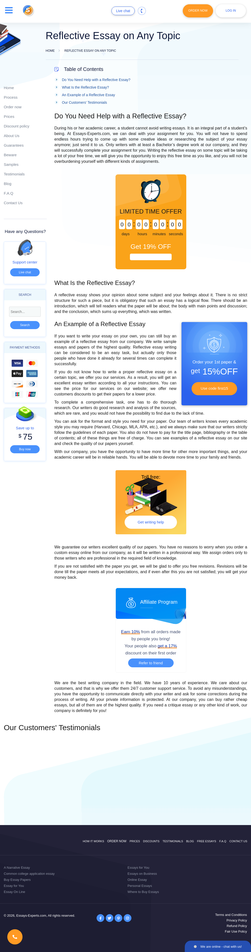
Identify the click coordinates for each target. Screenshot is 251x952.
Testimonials (14, 174)
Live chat (123, 11)
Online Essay (137, 880)
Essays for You (138, 867)
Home (9, 88)
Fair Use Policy (236, 931)
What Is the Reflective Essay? (85, 87)
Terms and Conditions (231, 915)
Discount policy (16, 126)
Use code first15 (214, 388)
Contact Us (13, 203)
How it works (93, 841)
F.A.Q (8, 193)
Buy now (25, 449)
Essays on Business (142, 874)
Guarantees (14, 145)
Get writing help (151, 522)
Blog (7, 183)
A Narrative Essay (17, 867)
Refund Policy (237, 926)
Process (10, 97)
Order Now (198, 10)
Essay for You (14, 886)
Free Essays (206, 841)
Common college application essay (29, 874)
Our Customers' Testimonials (84, 102)
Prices (9, 116)
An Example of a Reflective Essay (88, 95)
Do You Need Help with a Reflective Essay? (96, 80)
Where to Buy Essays (143, 892)
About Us (11, 136)
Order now (12, 107)
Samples (11, 164)
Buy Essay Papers (17, 880)
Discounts (151, 841)
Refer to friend (151, 663)
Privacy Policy (236, 920)
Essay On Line (14, 892)
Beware (10, 155)
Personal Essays (140, 886)
